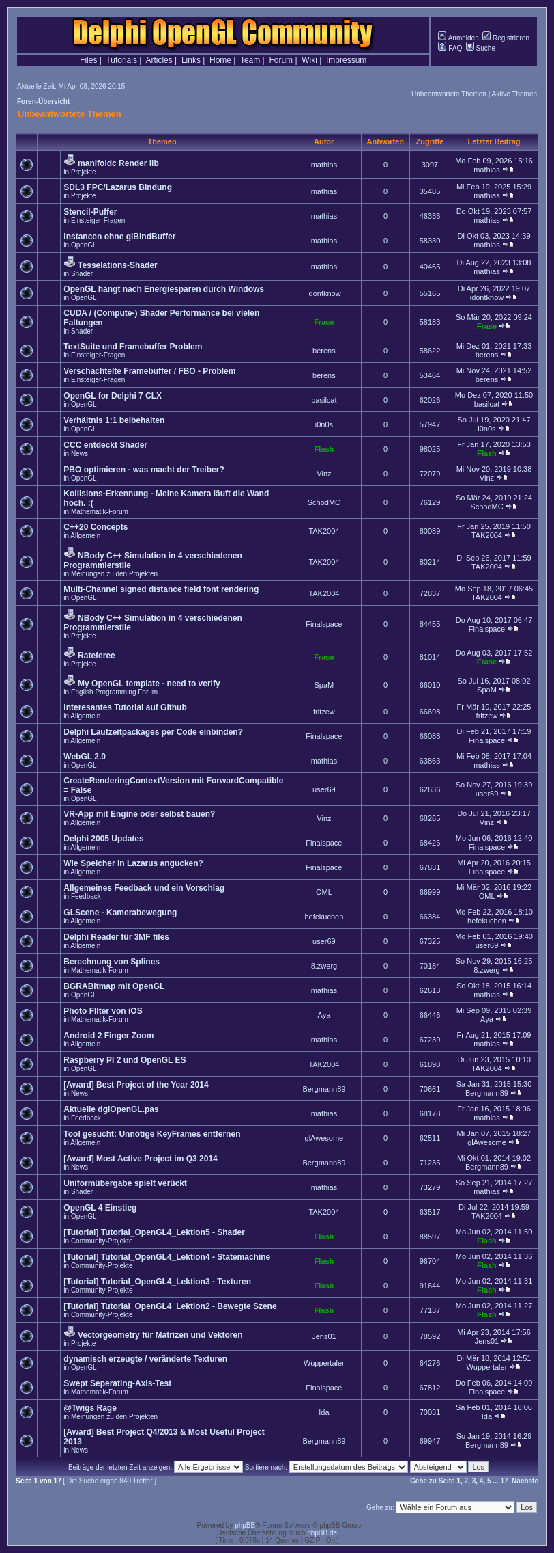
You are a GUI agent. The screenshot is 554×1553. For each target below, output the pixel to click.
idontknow (324, 293)
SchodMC (324, 502)
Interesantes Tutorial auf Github (124, 707)
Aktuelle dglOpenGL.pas (110, 1109)
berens (324, 351)
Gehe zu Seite (432, 1481)
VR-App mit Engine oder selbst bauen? (139, 814)
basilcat (323, 400)
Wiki (309, 60)
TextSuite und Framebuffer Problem (132, 346)
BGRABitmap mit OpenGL (113, 986)
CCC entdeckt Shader (105, 445)
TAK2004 (323, 531)
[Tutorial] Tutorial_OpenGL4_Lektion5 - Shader (154, 1232)
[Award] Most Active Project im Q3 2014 (140, 1158)
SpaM (324, 685)
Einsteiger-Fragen (98, 220)
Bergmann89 (323, 1089)
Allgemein (85, 535)
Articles (158, 60)
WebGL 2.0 (84, 756)
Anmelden (458, 38)
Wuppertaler (324, 1363)
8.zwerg (324, 966)
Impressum (346, 60)
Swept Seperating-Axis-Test (117, 1383)
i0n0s (324, 424)
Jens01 (324, 1336)
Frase (324, 322)
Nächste (525, 1481)
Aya (324, 1015)
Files (88, 60)
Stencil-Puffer (90, 212)
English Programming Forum (114, 692)
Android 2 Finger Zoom (108, 1035)
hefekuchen (323, 917)
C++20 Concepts (95, 527)
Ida (324, 1412)
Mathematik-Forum (99, 511)
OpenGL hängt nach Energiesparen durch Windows (163, 289)
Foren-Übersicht (43, 101)
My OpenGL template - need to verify (149, 683)
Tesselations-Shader (117, 265)
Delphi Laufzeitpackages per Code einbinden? (153, 732)
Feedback (86, 896)
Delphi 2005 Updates (103, 838)
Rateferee (96, 655)
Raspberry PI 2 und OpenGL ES (124, 1060)
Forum (281, 60)
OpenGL (84, 245)
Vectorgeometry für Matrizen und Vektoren (160, 1335)
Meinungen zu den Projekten (114, 574)
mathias (324, 165)
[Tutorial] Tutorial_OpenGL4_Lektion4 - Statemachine (166, 1257)
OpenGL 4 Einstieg (99, 1208)
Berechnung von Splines (111, 962)
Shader (82, 274)
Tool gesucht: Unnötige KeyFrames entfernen (151, 1134)
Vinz (324, 474)
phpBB (245, 1525)
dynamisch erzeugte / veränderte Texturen (145, 1359)
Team (250, 60)
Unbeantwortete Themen (448, 94)
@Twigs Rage (90, 1408)
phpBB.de (322, 1533)
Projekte (83, 172)
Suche (480, 48)
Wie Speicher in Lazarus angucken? (133, 863)
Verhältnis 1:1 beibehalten (113, 420)
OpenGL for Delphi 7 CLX (112, 396)
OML (324, 892)
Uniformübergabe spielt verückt (125, 1183)
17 (504, 1481)
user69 (324, 789)
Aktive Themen (514, 94)
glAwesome (324, 1138)
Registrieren (505, 38)
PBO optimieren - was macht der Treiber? (143, 469)
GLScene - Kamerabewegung (120, 912)
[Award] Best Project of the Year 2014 (135, 1085)
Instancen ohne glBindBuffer (119, 236)
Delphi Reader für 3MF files (116, 937)
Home (220, 60)
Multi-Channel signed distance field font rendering (161, 589)
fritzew (324, 711)
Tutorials (121, 60)
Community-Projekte (102, 1241)
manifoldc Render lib (118, 163)
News (79, 453)
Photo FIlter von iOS (102, 1011)
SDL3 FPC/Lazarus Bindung (117, 187)
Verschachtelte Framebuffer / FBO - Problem (149, 371)
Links (191, 60)
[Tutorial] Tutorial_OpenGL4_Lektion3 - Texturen (157, 1281)
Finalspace (324, 624)
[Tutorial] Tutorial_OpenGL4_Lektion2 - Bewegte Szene (169, 1306)
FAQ (450, 48)
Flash (324, 449)
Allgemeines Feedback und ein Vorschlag (143, 888)
